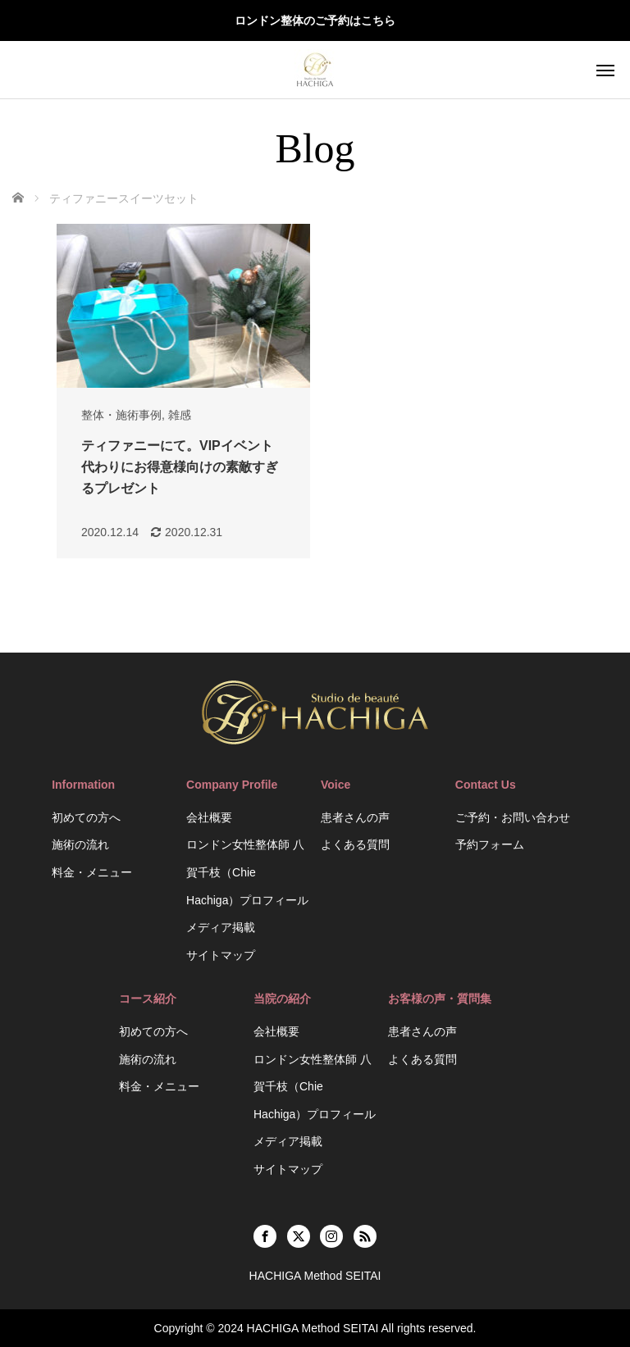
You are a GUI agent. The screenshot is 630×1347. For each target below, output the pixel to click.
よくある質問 (355, 844)
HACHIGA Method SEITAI (313, 1328)
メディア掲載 (220, 927)
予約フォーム (489, 844)
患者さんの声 (355, 817)
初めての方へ (86, 817)
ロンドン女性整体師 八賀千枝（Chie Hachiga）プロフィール (247, 872)
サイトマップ (220, 955)
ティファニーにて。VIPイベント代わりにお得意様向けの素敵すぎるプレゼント (179, 466)
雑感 (179, 414)
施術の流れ (80, 844)
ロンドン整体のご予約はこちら (315, 20)
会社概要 (209, 817)
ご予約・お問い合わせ (512, 817)
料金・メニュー (92, 872)
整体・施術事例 (121, 414)
